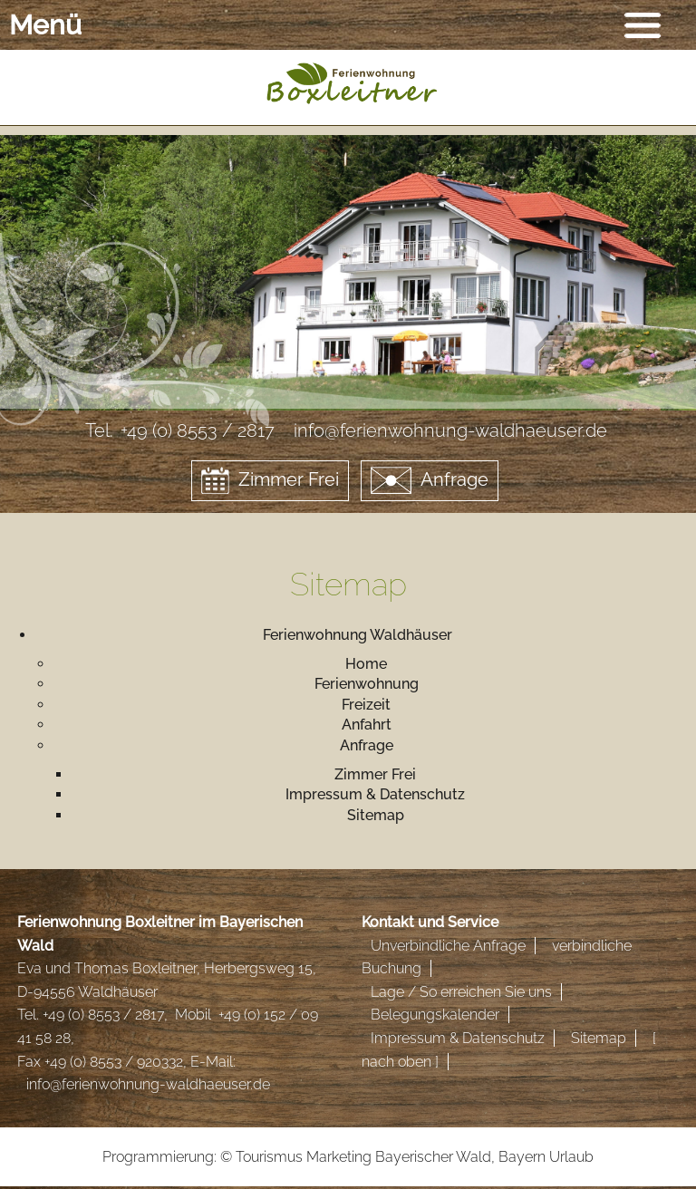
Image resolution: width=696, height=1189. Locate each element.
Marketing (339, 1156)
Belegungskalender (435, 1014)
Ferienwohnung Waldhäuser (357, 634)
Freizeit (366, 704)
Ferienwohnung (366, 683)
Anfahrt (367, 724)
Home (366, 663)
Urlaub (571, 1156)
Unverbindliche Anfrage (448, 945)
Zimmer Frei (270, 480)
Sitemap (375, 815)
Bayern (522, 1156)
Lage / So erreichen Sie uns (461, 991)
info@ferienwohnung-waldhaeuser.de (148, 1084)
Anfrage (429, 480)
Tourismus (269, 1156)
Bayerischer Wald (433, 1156)
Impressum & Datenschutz (375, 794)
